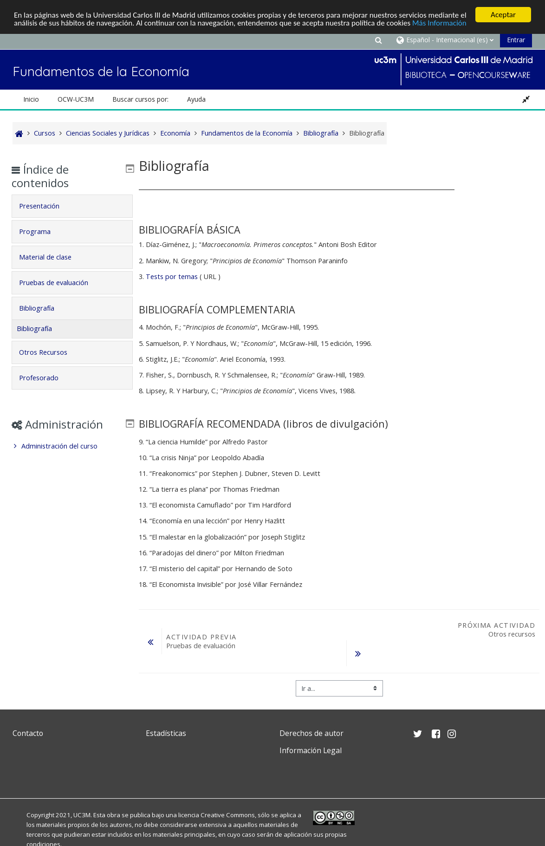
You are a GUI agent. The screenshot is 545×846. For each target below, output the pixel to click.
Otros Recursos (50, 352)
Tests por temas (172, 276)
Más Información (439, 23)
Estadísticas (166, 733)
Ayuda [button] (196, 99)
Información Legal (310, 750)
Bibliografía (43, 308)
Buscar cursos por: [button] (140, 99)
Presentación (46, 206)
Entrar (516, 39)
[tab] (72, 206)
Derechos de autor (311, 733)
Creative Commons (228, 815)
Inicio (31, 99)
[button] (378, 39)
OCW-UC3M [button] (76, 99)
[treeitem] (72, 446)
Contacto (28, 733)
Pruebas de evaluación (60, 282)
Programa (41, 231)
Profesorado (45, 377)
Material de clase (52, 257)
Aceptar (503, 15)
